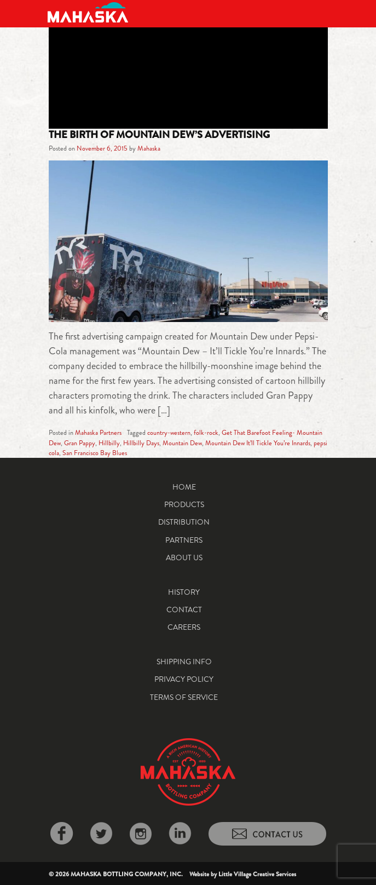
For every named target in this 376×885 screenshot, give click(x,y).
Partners (184, 540)
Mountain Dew (182, 443)
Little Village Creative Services (257, 874)
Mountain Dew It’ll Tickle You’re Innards (257, 443)
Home (184, 486)
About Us (184, 557)
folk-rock (206, 433)
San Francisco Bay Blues (94, 453)
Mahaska (148, 148)
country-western (168, 433)
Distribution (184, 521)
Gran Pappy (79, 443)
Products (184, 504)
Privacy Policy (183, 679)
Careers (183, 627)
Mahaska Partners (98, 433)
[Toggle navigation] (320, 12)
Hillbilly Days (141, 443)
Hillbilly (109, 443)
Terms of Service (184, 697)
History (184, 592)
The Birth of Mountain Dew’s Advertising (159, 135)
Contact (184, 609)
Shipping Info (184, 661)
